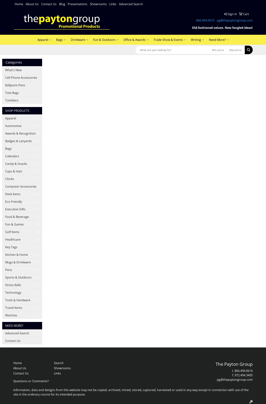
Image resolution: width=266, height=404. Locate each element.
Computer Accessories (21, 186)
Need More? (219, 40)
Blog (62, 4)
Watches (11, 315)
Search (59, 363)
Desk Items (13, 194)
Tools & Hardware (17, 300)
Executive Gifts (15, 209)
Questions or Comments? (31, 381)
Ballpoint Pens (15, 85)
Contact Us (49, 4)
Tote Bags (12, 93)
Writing (197, 40)
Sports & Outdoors (18, 277)
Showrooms (98, 4)
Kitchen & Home (16, 255)
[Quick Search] (172, 50)
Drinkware (79, 40)
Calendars (12, 156)
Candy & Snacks (16, 164)
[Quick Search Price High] (236, 50)
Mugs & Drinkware (18, 262)
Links (112, 4)
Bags (61, 40)
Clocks (9, 179)
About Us (32, 4)
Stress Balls (13, 285)
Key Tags (11, 247)
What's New (13, 70)
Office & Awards (136, 40)
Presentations (77, 4)
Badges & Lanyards (18, 141)
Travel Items (13, 308)
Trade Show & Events (170, 40)
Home (19, 4)
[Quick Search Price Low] (219, 50)
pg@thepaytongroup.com (235, 20)
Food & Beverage (17, 217)
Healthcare (13, 239)
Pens (8, 270)
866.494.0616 (205, 20)
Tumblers (11, 100)
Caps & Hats (13, 171)
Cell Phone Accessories (21, 78)
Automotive (13, 126)
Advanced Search (131, 4)
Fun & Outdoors (106, 40)
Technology (13, 293)
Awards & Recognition (20, 133)
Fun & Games (14, 224)
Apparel (44, 40)
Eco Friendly (13, 202)
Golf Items (12, 232)
